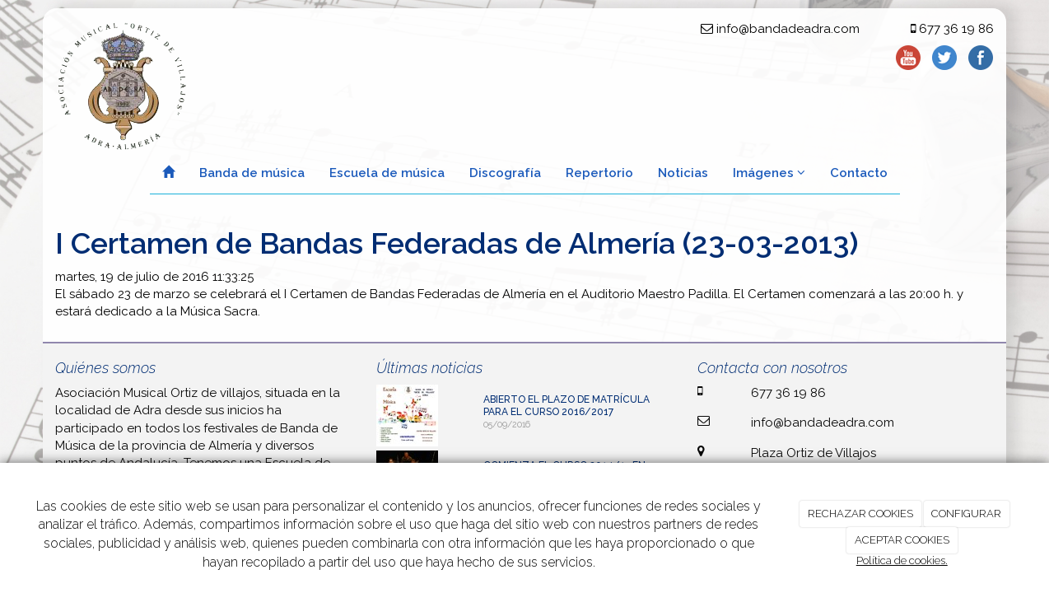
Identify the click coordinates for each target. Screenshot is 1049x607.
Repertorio (599, 173)
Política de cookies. (902, 560)
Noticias (683, 173)
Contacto (859, 173)
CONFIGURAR (966, 513)
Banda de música (252, 173)
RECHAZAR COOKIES (860, 513)
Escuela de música (387, 173)
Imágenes (769, 173)
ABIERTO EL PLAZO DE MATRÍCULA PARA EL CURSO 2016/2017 (566, 406)
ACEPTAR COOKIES (902, 540)
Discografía (505, 173)
